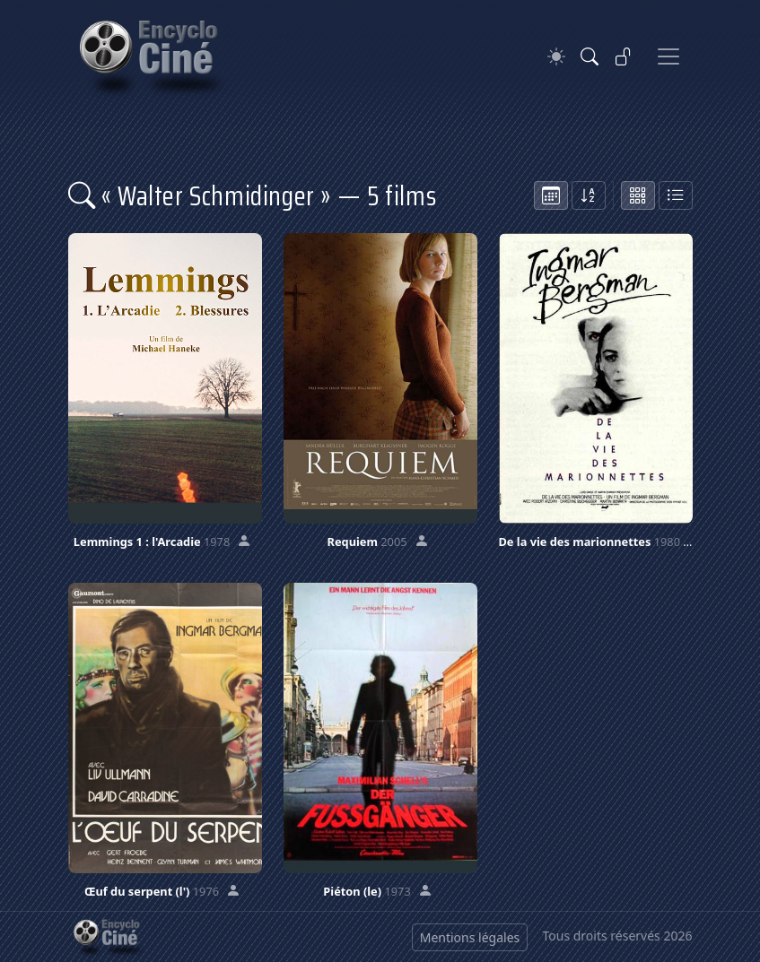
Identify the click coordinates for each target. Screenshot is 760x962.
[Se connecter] (623, 56)
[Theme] (556, 57)
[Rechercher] (589, 56)
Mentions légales (470, 937)
